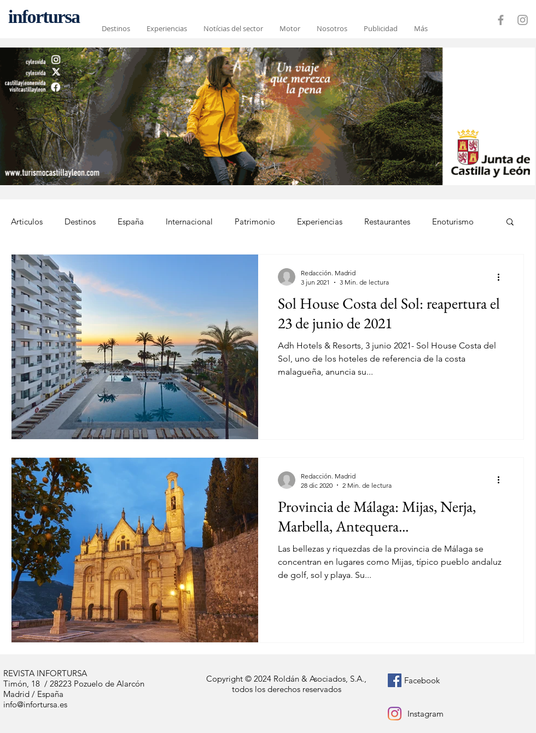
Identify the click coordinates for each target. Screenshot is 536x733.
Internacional (189, 221)
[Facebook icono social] (394, 680)
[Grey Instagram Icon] (522, 20)
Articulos (27, 221)
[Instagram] (394, 713)
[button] (510, 222)
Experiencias (319, 221)
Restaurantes (387, 221)
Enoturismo (453, 221)
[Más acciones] (502, 276)
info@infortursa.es (35, 704)
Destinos (80, 221)
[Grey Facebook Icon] (501, 20)
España (131, 221)
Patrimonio (255, 221)
